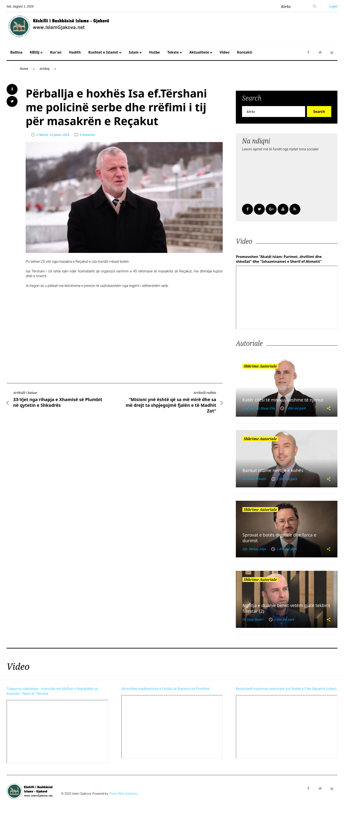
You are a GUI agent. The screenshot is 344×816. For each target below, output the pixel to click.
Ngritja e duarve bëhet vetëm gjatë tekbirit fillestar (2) (286, 608)
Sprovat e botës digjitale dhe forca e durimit (279, 537)
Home (24, 69)
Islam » (135, 52)
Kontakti (244, 52)
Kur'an (55, 52)
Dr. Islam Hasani (254, 479)
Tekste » (174, 52)
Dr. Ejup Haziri (252, 619)
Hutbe (154, 52)
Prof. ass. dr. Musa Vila (258, 408)
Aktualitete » (200, 52)
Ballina (16, 52)
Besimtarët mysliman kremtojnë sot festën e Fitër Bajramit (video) (286, 689)
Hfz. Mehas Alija (254, 549)
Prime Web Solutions (123, 793)
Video (224, 52)
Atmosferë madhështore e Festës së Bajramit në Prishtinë (165, 689)
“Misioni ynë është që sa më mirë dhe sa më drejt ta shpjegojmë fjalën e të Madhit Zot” (171, 405)
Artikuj (44, 69)
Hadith (75, 52)
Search (319, 111)
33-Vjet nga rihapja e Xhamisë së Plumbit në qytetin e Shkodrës (57, 402)
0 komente (87, 135)
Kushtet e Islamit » (104, 52)
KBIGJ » (36, 52)
